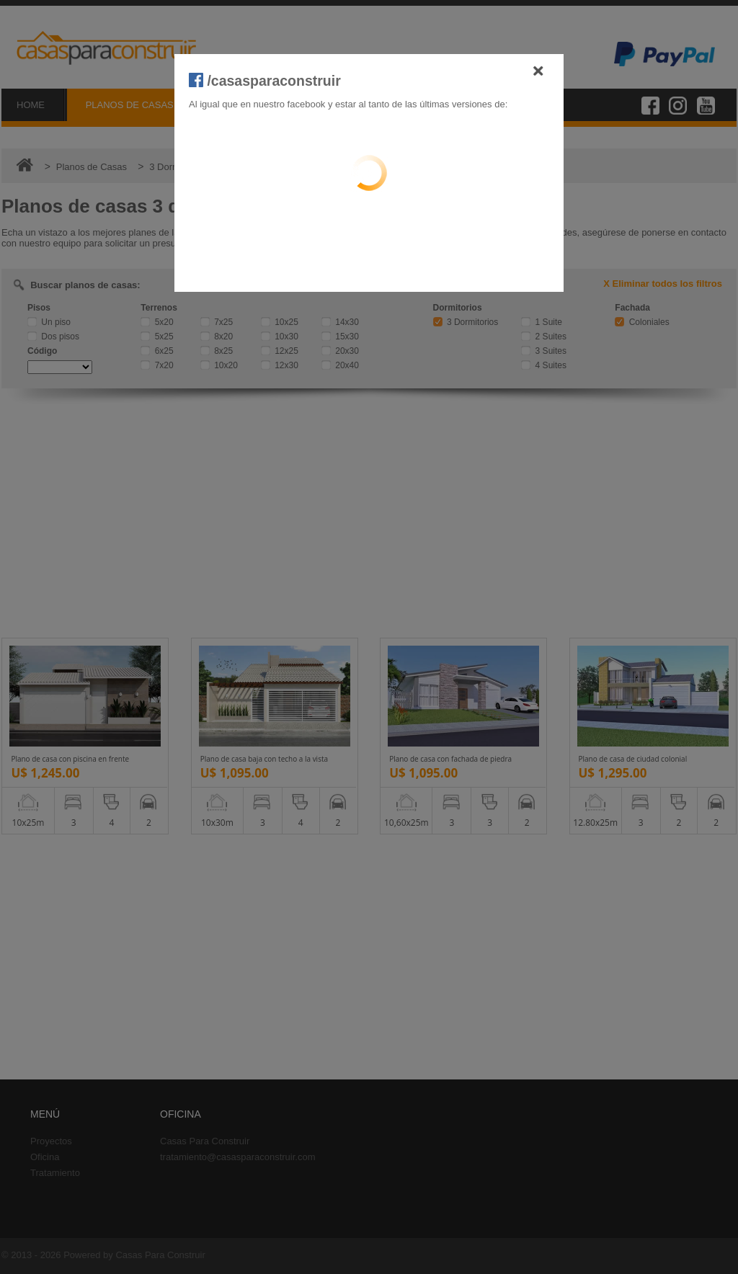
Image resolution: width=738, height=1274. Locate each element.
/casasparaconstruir (265, 81)
